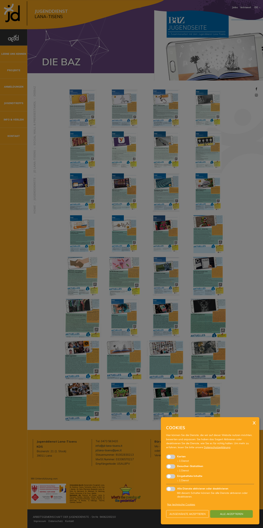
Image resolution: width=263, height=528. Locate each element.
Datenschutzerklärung (217, 447)
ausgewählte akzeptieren (187, 514)
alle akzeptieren (231, 514)
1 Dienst (183, 460)
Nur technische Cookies (181, 504)
